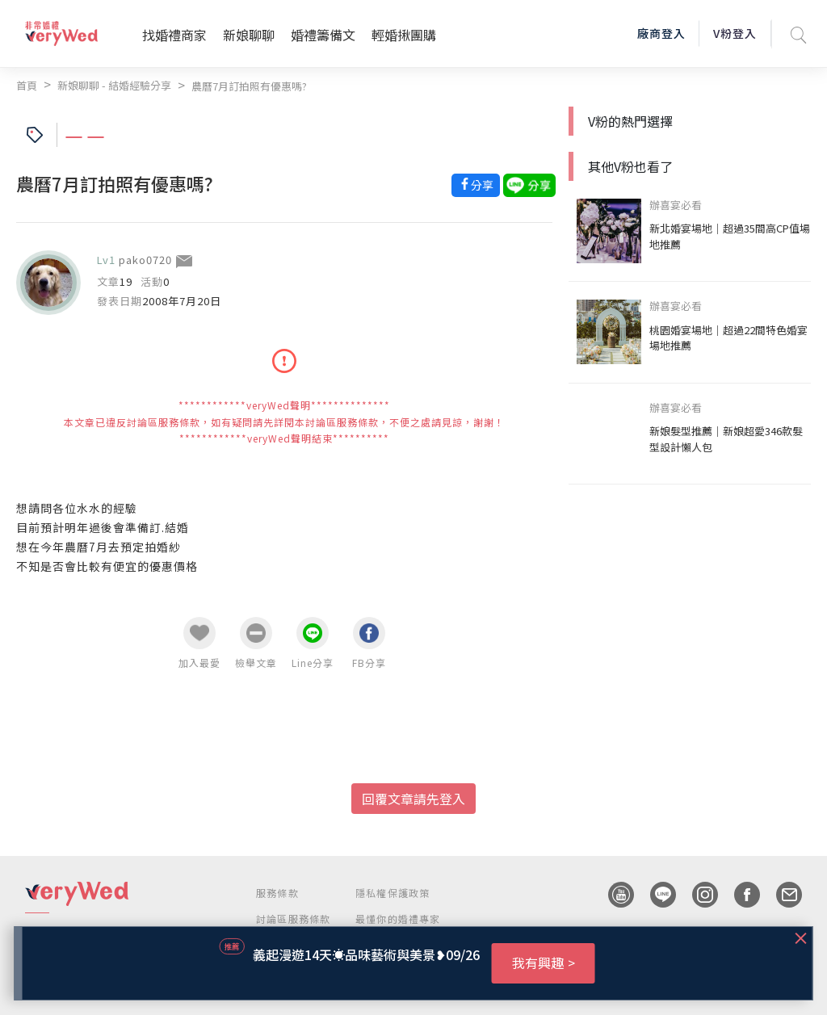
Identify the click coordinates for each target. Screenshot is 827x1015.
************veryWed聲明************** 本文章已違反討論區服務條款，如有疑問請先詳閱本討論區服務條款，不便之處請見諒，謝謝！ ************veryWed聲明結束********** (284, 421)
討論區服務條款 (293, 918)
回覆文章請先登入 (413, 798)
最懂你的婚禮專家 (398, 918)
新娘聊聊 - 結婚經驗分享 (114, 85)
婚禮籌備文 (323, 34)
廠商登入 (661, 33)
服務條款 (277, 893)
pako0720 (145, 259)
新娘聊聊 (249, 34)
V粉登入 (735, 33)
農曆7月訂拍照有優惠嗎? (249, 86)
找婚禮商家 (174, 34)
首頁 (26, 85)
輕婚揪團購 (404, 34)
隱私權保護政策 (392, 893)
